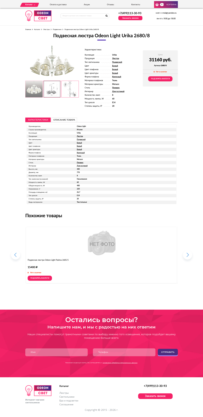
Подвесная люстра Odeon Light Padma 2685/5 (48, 260)
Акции (87, 5)
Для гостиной (118, 92)
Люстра (115, 59)
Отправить (167, 352)
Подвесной (117, 62)
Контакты (135, 5)
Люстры (46, 29)
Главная (28, 29)
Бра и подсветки (68, 401)
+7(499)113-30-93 (129, 13)
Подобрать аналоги (160, 79)
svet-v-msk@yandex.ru (166, 13)
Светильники (66, 397)
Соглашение (66, 404)
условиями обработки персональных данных (120, 363)
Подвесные (57, 29)
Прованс (116, 88)
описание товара (64, 120)
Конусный (116, 77)
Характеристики (38, 120)
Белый (115, 66)
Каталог (37, 29)
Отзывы (110, 5)
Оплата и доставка (58, 5)
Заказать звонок (130, 18)
